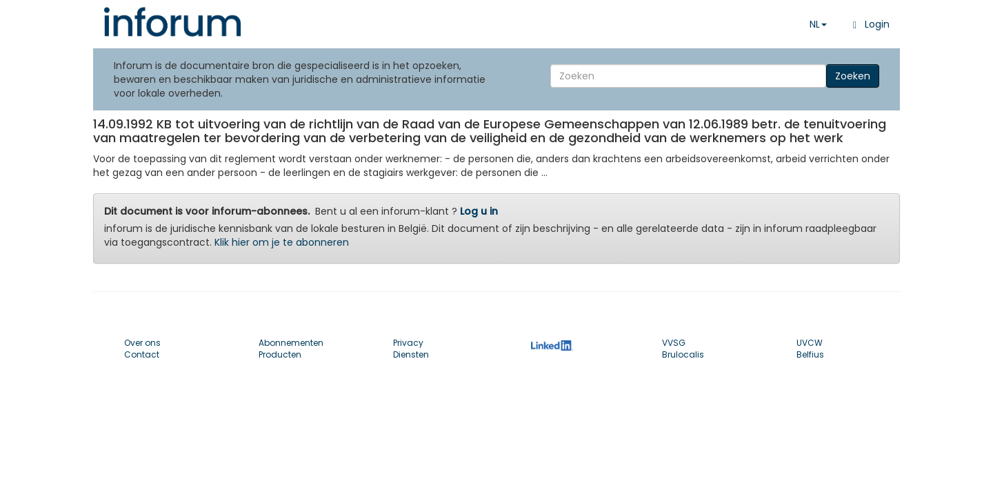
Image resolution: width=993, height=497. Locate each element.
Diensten (411, 354)
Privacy (408, 343)
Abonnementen (291, 343)
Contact (141, 354)
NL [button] (818, 24)
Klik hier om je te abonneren (281, 242)
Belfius (810, 354)
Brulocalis (683, 354)
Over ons (142, 343)
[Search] (688, 76)
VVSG (673, 343)
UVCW (809, 343)
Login (868, 24)
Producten (280, 354)
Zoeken (852, 76)
